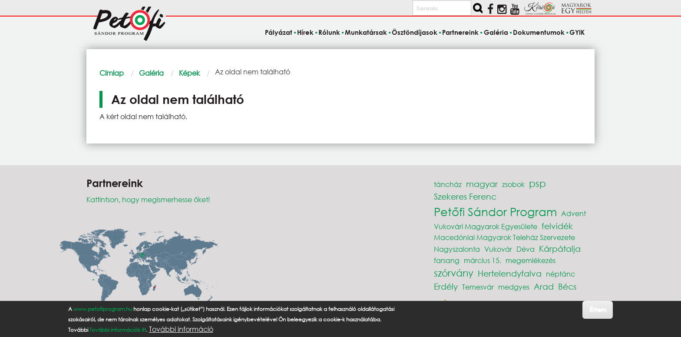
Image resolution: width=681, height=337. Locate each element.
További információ (181, 329)
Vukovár (498, 249)
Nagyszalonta (457, 249)
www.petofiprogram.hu (102, 309)
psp (537, 183)
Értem (597, 309)
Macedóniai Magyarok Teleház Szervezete (504, 237)
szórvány (453, 272)
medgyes (513, 286)
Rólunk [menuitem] (329, 32)
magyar (482, 184)
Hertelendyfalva (510, 273)
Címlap (111, 72)
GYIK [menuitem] (577, 32)
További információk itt (117, 330)
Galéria (151, 72)
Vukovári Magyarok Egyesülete (485, 226)
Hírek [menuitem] (305, 32)
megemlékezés (530, 260)
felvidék (557, 226)
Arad (544, 286)
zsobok (513, 184)
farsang (447, 260)
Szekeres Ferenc (465, 196)
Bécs (567, 286)
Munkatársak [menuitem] (366, 32)
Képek (189, 72)
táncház (448, 184)
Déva (525, 249)
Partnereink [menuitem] (460, 32)
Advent (573, 213)
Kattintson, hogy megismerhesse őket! (148, 199)
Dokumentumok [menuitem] (539, 32)
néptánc (560, 273)
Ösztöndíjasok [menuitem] (414, 32)
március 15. (482, 260)
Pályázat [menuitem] (278, 32)
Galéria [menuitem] (496, 32)
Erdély (446, 286)
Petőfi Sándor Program (495, 211)
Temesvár (478, 286)
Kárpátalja (560, 249)
